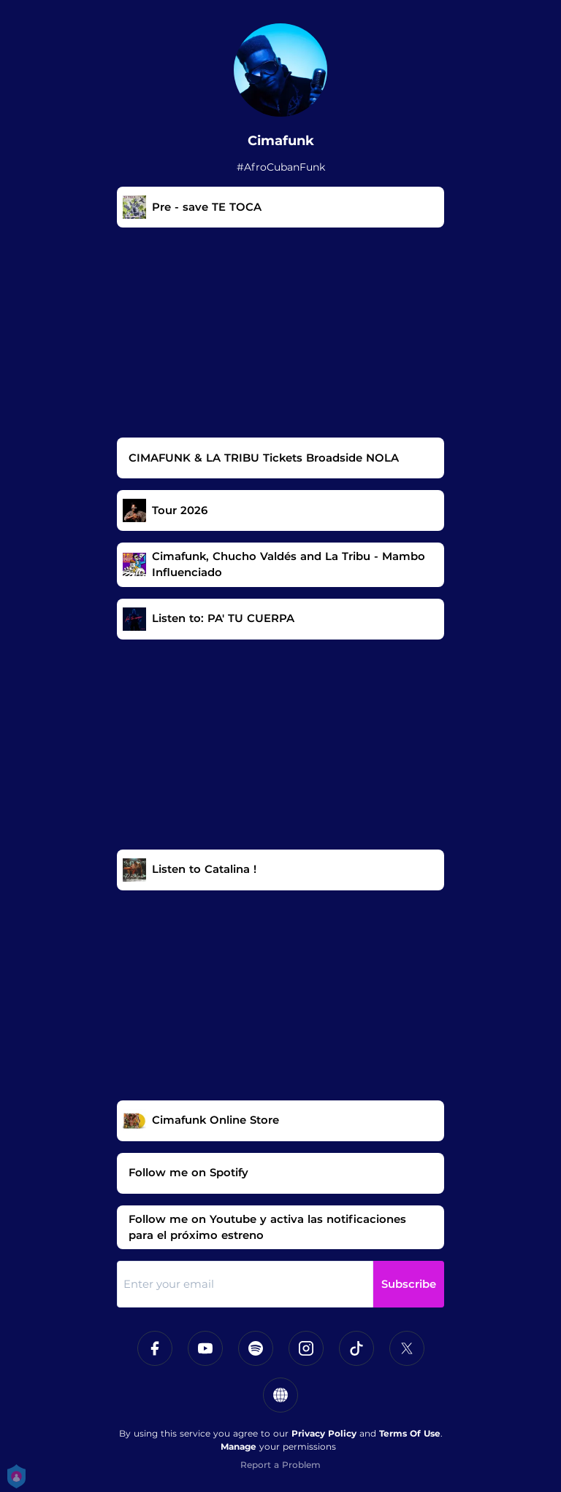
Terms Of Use (409, 1433)
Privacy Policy (323, 1433)
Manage (238, 1446)
